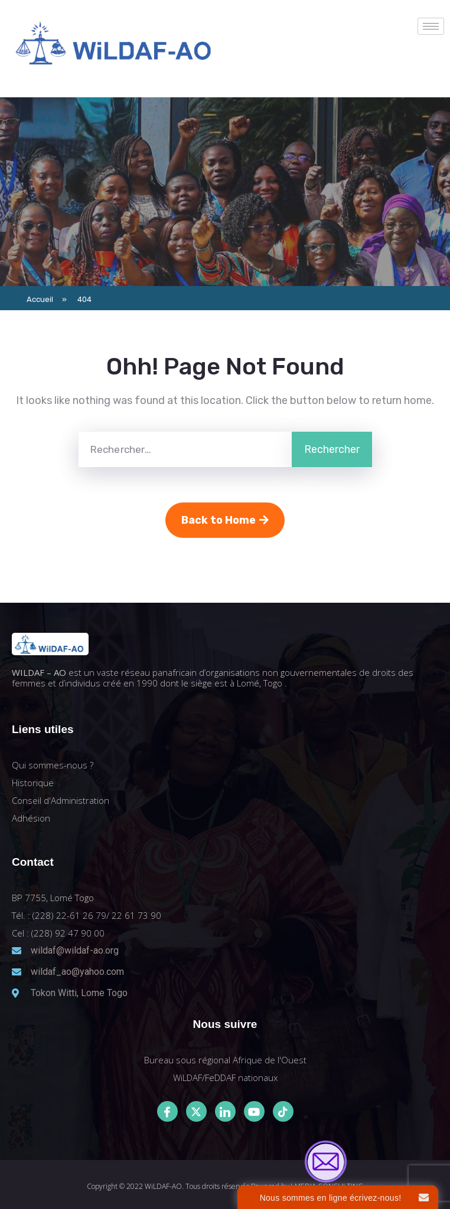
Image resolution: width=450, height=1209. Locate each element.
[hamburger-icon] (431, 26)
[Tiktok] (283, 1111)
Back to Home (225, 520)
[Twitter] (196, 1111)
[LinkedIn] (225, 1111)
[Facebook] (167, 1111)
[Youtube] (254, 1111)
